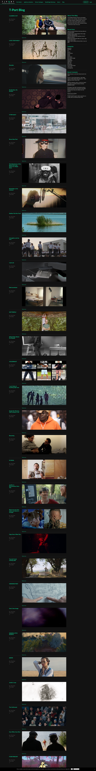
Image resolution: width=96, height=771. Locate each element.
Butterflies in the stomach (13, 189)
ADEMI (11, 658)
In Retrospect (12, 114)
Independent (69, 60)
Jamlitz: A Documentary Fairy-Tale (14, 486)
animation (69, 49)
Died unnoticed (13, 287)
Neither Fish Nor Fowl (15, 213)
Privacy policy (76, 769)
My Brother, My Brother (13, 90)
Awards (68, 52)
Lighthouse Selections (28, 2)
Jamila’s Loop (12, 682)
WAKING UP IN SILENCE (13, 633)
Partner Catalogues (39, 2)
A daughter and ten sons (14, 238)
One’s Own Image (13, 608)
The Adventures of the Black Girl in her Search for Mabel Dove (15, 166)
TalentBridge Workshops (50, 2)
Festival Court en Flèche (72, 93)
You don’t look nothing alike (13, 559)
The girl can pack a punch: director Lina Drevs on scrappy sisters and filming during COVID (76, 96)
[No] (94, 769)
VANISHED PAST (13, 583)
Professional (69, 64)
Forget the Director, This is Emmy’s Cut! (14, 411)
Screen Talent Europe (71, 65)
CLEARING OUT (13, 16)
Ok (71, 769)
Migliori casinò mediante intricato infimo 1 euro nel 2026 (77, 42)
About (58, 2)
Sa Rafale (11, 460)
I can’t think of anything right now (14, 386)
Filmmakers (69, 59)
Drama (68, 54)
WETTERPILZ (12, 312)
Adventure (69, 48)
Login (91, 2)
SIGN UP (86, 2)
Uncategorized (70, 67)
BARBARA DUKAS (70, 85)
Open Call (69, 63)
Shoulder (11, 65)
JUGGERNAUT (13, 361)
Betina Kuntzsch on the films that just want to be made (76, 74)
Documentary (70, 53)
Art (68, 50)
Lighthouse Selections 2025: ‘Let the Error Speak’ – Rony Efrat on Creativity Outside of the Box (77, 83)
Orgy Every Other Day (15, 534)
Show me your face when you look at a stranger (14, 511)
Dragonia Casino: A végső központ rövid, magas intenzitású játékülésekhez (76, 34)
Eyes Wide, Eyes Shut (14, 732)
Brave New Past (13, 139)
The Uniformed (13, 707)
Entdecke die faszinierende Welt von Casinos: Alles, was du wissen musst (77, 39)
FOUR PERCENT (13, 756)
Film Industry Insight (71, 58)
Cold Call (11, 262)
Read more (24, 37)
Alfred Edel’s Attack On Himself (14, 337)
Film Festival (69, 56)
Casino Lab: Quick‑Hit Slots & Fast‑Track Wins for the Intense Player (76, 32)
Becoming (11, 435)
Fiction (68, 55)
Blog (63, 2)
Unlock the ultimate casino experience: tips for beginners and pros (76, 37)
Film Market (18, 2)
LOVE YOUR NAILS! (14, 40)
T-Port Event (69, 66)
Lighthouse (69, 61)
